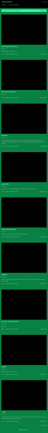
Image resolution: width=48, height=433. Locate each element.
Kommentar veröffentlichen (11, 54)
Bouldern (4, 135)
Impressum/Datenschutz (13, 4)
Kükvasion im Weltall (8, 92)
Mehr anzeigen (43, 54)
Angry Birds (5, 184)
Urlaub (3, 367)
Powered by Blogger (24, 429)
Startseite (3, 4)
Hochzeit (4, 275)
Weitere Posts (43, 425)
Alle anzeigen (42, 10)
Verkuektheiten (6, 2)
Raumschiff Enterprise (8, 229)
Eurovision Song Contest (9, 46)
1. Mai (3, 412)
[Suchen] (43, 2)
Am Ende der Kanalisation (10, 321)
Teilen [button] (2, 54)
